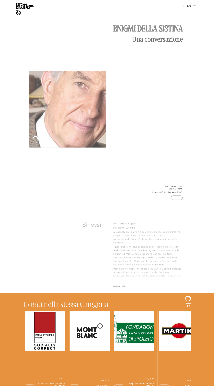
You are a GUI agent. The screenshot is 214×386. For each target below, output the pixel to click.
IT (184, 5)
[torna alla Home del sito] (25, 9)
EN (189, 5)
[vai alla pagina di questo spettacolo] (45, 331)
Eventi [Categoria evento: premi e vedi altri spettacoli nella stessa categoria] (177, 199)
